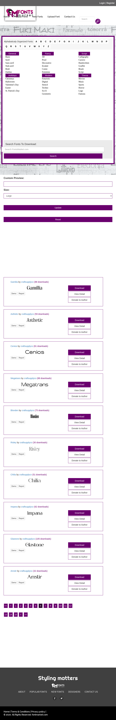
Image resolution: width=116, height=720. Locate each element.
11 (65, 606)
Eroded (45, 66)
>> (25, 614)
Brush (81, 69)
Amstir (14, 571)
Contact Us (69, 16)
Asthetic (14, 314)
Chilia (13, 474)
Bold (7, 69)
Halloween (10, 82)
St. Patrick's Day (12, 91)
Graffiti (82, 66)
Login (102, 3)
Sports (81, 85)
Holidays (12, 75)
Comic (45, 69)
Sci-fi (44, 91)
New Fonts (37, 16)
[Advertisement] (58, 117)
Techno (45, 88)
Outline (8, 72)
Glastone (15, 539)
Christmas (9, 79)
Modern (48, 75)
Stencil (45, 85)
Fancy (48, 53)
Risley (13, 442)
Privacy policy (38, 711)
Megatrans (16, 378)
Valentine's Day (12, 85)
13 (6, 614)
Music (81, 82)
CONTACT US (91, 692)
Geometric (46, 94)
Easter (8, 88)
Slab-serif (9, 66)
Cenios (14, 346)
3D (43, 57)
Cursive (82, 60)
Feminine (46, 72)
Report (21, 294)
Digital (45, 82)
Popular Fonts (21, 16)
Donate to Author (79, 300)
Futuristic (46, 79)
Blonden (14, 410)
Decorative (46, 63)
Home (7, 16)
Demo (13, 294)
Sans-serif (9, 63)
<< (6, 606)
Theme (85, 75)
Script (84, 53)
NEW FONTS (57, 692)
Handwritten (84, 63)
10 (60, 606)
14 (11, 614)
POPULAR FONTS (38, 692)
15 (15, 614)
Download (79, 288)
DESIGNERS (74, 692)
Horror (81, 88)
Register (110, 3)
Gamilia (14, 282)
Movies (82, 79)
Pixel (44, 60)
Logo (81, 91)
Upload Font (53, 16)
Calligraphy (84, 57)
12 (70, 606)
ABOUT (21, 692)
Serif (7, 60)
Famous (82, 94)
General (12, 53)
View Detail (79, 294)
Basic (7, 57)
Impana (14, 506)
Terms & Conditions (20, 711)
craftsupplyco (27, 282)
